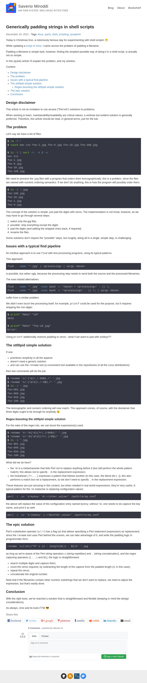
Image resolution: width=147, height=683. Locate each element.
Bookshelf (134, 7)
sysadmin (75, 34)
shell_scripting (60, 34)
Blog (111, 7)
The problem (17, 76)
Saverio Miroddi (33, 6)
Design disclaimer (20, 72)
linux (40, 34)
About (121, 7)
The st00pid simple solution (26, 83)
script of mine (33, 45)
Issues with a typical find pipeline (29, 79)
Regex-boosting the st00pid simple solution (39, 87)
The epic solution (20, 90)
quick (48, 34)
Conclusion (16, 94)
